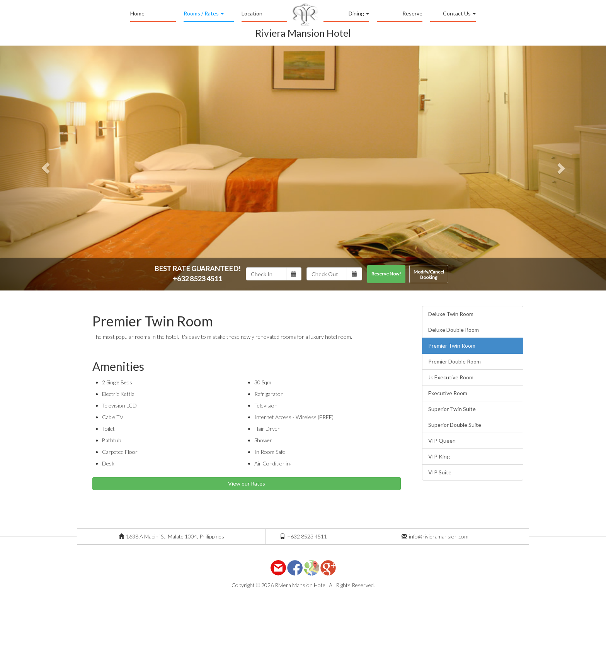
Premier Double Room (454, 361)
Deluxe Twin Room (450, 314)
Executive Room (447, 393)
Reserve (412, 13)
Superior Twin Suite (452, 409)
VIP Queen (442, 440)
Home (137, 13)
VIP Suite (439, 472)
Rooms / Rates (204, 13)
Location (252, 13)
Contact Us (459, 13)
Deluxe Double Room (453, 329)
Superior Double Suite (454, 424)
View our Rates (246, 483)
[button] (45, 168)
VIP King (439, 456)
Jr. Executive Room (450, 377)
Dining (359, 13)
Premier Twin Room (451, 345)
